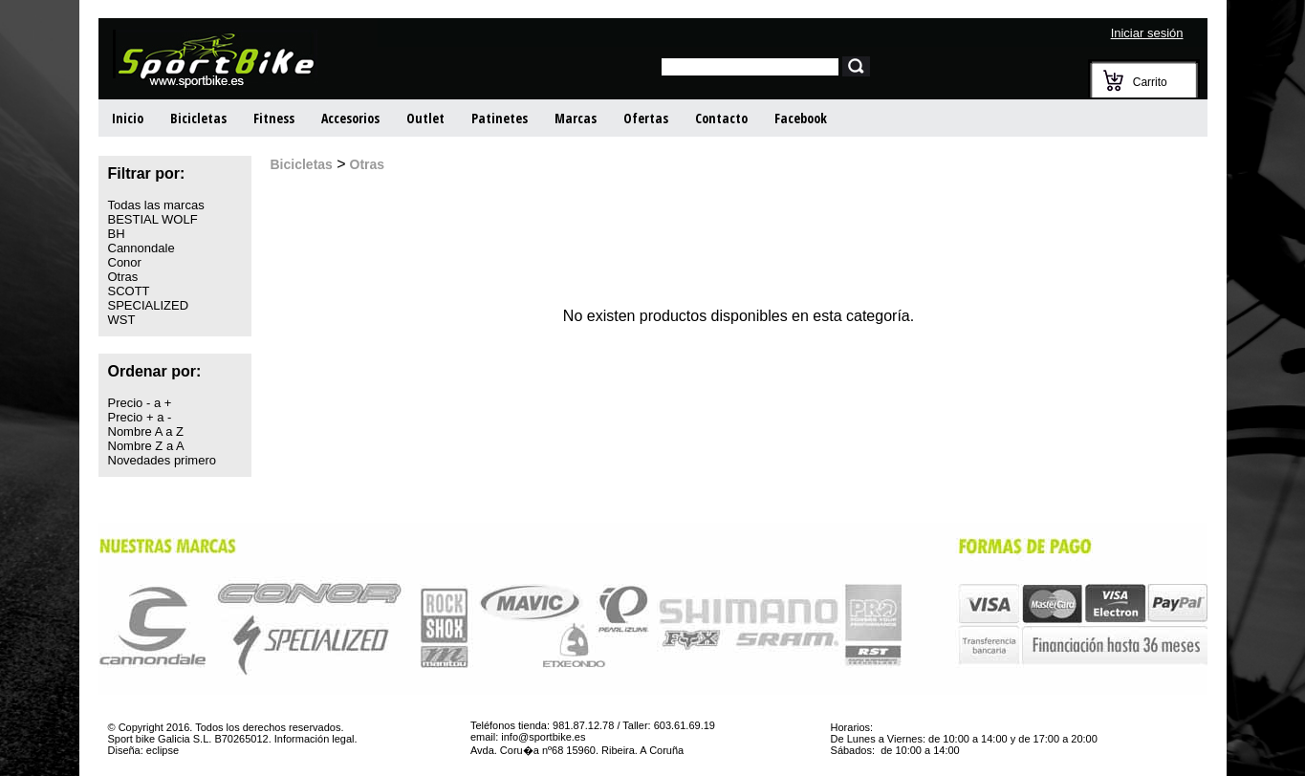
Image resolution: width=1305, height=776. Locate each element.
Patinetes (499, 118)
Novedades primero (162, 460)
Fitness (273, 118)
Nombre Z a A (146, 446)
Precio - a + (140, 403)
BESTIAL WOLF (153, 219)
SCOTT (129, 291)
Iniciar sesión (1147, 33)
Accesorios (350, 118)
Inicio (127, 118)
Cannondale (141, 248)
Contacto (721, 118)
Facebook (800, 118)
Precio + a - (140, 417)
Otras (123, 276)
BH (116, 233)
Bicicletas (198, 118)
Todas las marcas (156, 205)
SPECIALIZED (148, 305)
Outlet (425, 118)
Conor (124, 262)
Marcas (576, 118)
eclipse (162, 750)
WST (122, 320)
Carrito (1150, 82)
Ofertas (645, 118)
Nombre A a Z (146, 431)
